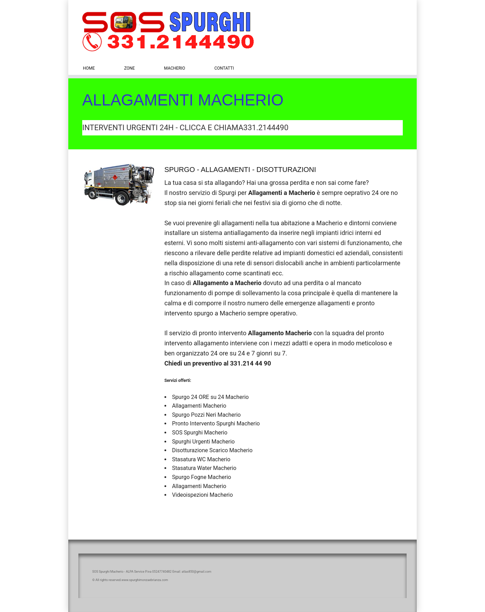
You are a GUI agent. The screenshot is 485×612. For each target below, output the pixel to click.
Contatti (224, 68)
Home (89, 68)
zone (129, 68)
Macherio (174, 68)
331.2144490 (265, 127)
